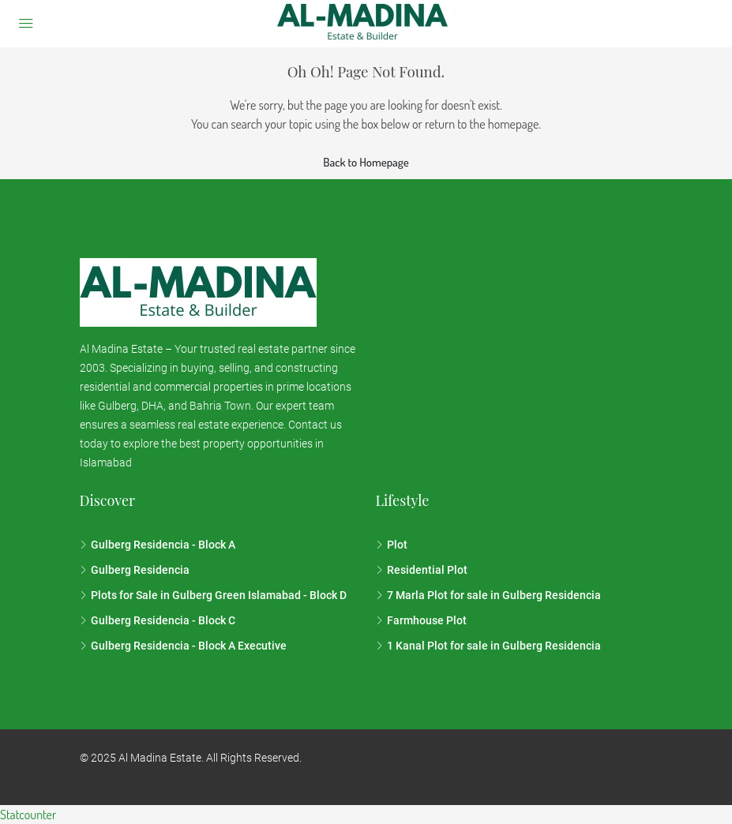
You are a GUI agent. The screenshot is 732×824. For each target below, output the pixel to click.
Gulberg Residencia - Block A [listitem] (157, 544)
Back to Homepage (365, 162)
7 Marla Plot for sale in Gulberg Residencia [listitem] (488, 595)
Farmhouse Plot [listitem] (421, 620)
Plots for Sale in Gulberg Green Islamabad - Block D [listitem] (213, 595)
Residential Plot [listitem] (421, 570)
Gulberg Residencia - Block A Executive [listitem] (183, 645)
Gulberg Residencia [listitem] (135, 570)
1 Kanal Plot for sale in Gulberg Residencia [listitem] (488, 645)
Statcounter (28, 814)
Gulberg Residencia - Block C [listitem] (157, 620)
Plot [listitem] (391, 544)
